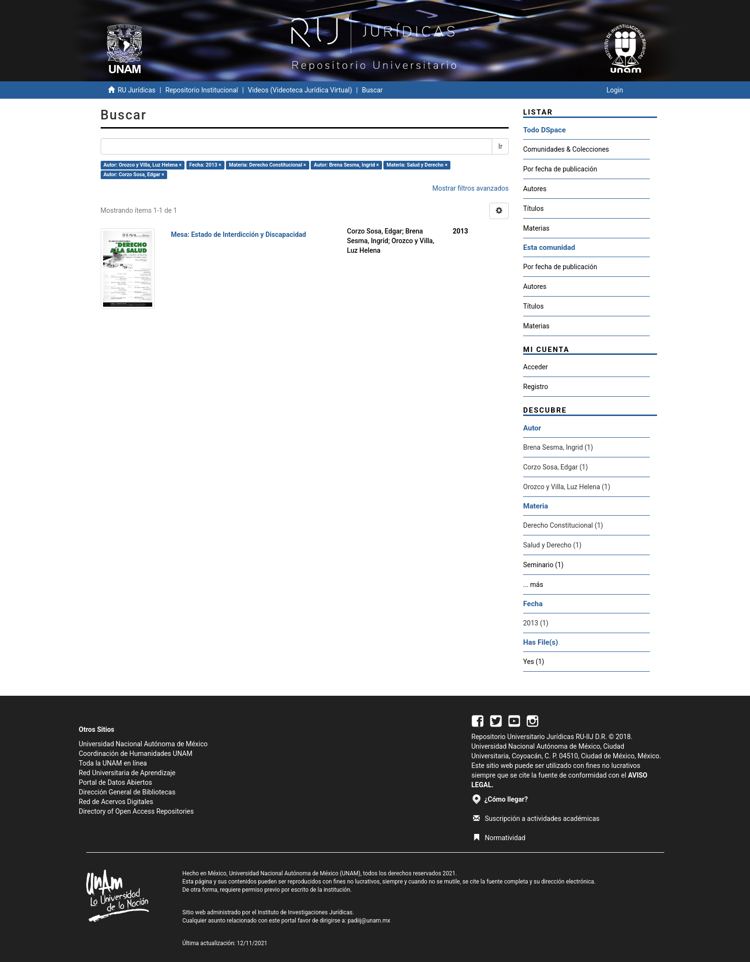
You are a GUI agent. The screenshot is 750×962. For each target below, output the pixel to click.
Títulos (533, 208)
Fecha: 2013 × (205, 165)
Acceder (535, 367)
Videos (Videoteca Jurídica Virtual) (300, 90)
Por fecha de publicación (560, 169)
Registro (535, 386)
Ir (500, 146)
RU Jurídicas (136, 90)
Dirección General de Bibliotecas (127, 792)
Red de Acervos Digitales (116, 802)
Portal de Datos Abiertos (115, 782)
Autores (534, 189)
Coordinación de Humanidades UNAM (136, 753)
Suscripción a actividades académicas (536, 818)
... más (533, 584)
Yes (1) (533, 661)
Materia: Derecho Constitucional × (267, 165)
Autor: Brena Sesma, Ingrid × (346, 165)
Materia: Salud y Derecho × (417, 165)
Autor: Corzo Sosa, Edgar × (134, 174)
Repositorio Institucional (201, 90)
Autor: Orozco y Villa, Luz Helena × (143, 165)
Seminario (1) (543, 565)
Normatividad (499, 838)
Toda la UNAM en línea (113, 763)
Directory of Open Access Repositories (136, 811)
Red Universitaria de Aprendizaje (127, 773)
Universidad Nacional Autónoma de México (143, 744)
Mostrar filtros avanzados (470, 188)
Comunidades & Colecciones (566, 149)
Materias (536, 228)
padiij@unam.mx (369, 920)
